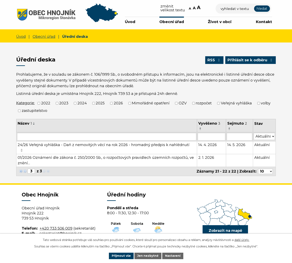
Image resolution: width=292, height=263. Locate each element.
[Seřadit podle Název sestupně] (34, 124)
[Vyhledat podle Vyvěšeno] (211, 137)
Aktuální (262, 145)
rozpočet (204, 103)
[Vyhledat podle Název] (106, 137)
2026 (118, 103)
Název (25, 123)
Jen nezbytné (148, 256)
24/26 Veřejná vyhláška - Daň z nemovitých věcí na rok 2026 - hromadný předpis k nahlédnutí (103, 147)
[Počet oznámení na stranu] (265, 171)
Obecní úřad (171, 21)
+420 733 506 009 (56, 228)
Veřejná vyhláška (236, 103)
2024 (82, 103)
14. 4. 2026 (207, 145)
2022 (45, 103)
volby (266, 103)
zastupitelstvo (34, 110)
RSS (214, 60)
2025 (100, 103)
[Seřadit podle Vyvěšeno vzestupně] (200, 128)
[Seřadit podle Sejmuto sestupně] (229, 129)
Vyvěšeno (209, 123)
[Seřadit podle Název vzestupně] (34, 122)
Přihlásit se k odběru (251, 60)
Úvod (130, 21)
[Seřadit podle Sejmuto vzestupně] (229, 128)
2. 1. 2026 (206, 157)
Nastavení (172, 256)
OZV (183, 103)
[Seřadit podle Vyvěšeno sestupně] (200, 129)
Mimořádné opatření (151, 103)
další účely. (241, 240)
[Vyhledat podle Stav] (264, 136)
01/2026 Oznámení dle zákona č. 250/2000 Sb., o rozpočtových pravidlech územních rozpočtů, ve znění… (106, 160)
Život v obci (220, 21)
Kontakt (264, 21)
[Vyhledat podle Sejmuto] (239, 137)
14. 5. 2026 (236, 145)
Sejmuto (237, 123)
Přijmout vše (121, 256)
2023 (63, 103)
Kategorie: (25, 103)
